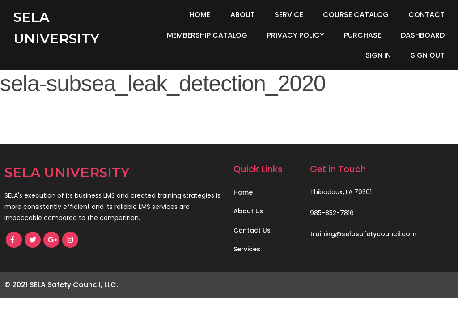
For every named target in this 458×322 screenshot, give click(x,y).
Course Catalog (356, 14)
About (242, 14)
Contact (426, 14)
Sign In (378, 55)
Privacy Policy (295, 35)
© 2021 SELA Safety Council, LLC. (61, 285)
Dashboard (423, 35)
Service (289, 14)
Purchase (362, 35)
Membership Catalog (207, 35)
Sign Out (428, 55)
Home (200, 14)
